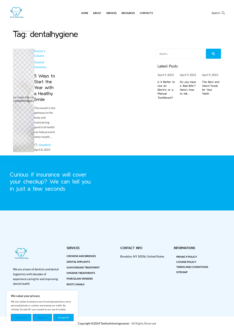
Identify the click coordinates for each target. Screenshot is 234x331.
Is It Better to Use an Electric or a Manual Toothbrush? (166, 89)
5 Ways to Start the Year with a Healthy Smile (44, 87)
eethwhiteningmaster (115, 323)
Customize (21, 317)
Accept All (63, 317)
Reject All (42, 317)
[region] (42, 307)
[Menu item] (85, 13)
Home (16, 31)
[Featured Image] (23, 100)
